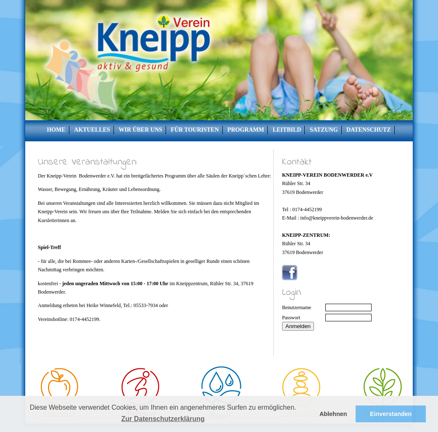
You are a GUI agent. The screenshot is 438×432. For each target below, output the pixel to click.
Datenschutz (368, 130)
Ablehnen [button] (333, 414)
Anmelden (298, 326)
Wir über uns (140, 130)
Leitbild (287, 130)
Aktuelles (92, 130)
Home (56, 130)
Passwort (291, 318)
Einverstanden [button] (391, 414)
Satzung (324, 130)
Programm (245, 130)
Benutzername (296, 307)
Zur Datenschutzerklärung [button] (162, 418)
